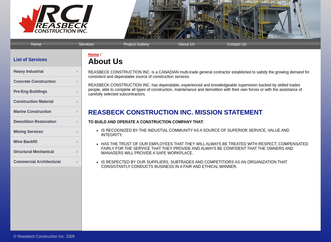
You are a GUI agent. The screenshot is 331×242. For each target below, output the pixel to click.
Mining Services (28, 131)
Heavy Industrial (29, 71)
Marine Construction (32, 111)
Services (86, 44)
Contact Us (236, 44)
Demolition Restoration (35, 121)
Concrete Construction (35, 81)
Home (36, 44)
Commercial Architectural (37, 162)
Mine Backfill (25, 141)
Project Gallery (136, 44)
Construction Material (33, 101)
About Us (186, 44)
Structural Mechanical (34, 151)
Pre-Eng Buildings (30, 91)
